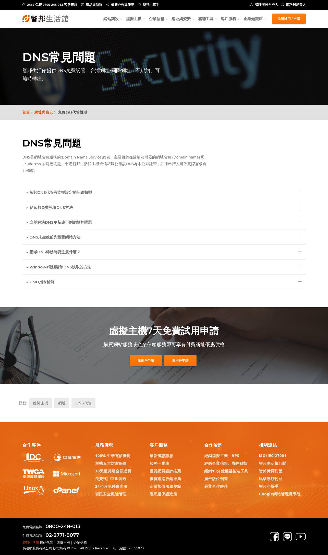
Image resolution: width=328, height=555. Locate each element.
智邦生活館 (30, 542)
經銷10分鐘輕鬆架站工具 (226, 470)
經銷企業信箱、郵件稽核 (225, 463)
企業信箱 (156, 18)
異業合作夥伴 (216, 486)
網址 (62, 403)
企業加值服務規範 (165, 486)
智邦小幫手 (149, 5)
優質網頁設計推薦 (165, 470)
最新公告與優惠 (120, 5)
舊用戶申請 (180, 360)
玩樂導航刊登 (270, 478)
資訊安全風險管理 (111, 493)
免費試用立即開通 (111, 478)
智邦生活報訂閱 (272, 463)
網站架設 (111, 18)
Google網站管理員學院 (280, 493)
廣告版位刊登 (216, 478)
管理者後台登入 (264, 5)
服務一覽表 (159, 463)
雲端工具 (205, 18)
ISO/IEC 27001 (273, 455)
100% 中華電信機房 (113, 455)
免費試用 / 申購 (288, 19)
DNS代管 (83, 403)
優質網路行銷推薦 (165, 478)
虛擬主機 (133, 18)
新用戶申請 (146, 360)
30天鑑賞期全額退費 (113, 470)
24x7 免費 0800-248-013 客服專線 (49, 5)
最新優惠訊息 (161, 455)
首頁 (26, 112)
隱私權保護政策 (163, 493)
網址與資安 (181, 18)
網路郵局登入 (293, 5)
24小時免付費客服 (111, 486)
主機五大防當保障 (111, 463)
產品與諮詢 (92, 5)
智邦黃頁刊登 (270, 470)
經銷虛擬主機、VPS (221, 455)
